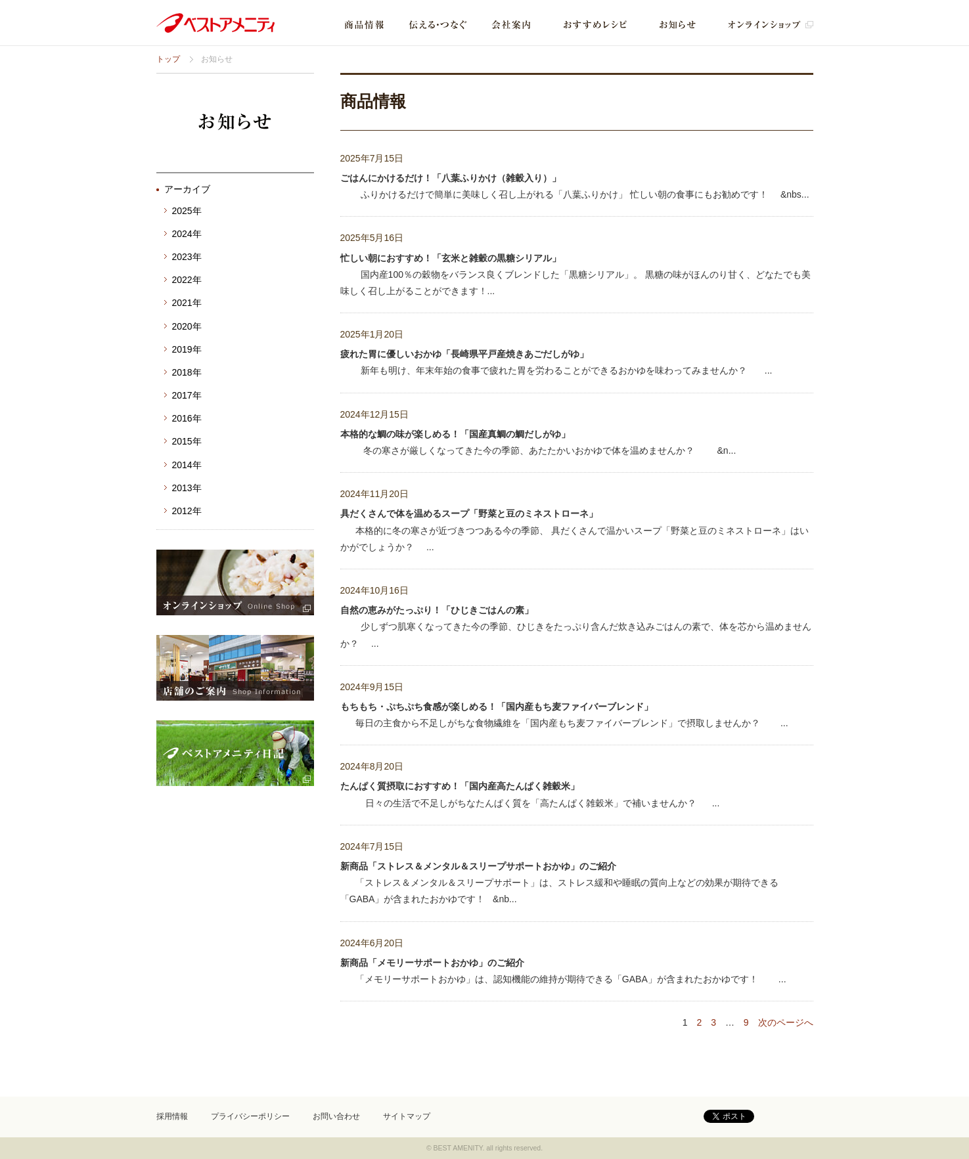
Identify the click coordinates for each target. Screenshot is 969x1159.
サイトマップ (406, 1116)
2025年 (187, 211)
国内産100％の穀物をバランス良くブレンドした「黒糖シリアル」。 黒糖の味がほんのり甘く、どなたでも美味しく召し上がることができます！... (575, 274)
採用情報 (172, 1116)
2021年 (187, 302)
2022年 (187, 279)
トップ (168, 59)
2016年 (187, 418)
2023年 (187, 256)
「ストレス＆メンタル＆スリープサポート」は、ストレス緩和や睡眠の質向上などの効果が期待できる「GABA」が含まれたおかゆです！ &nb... (559, 882)
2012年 (187, 511)
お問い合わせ (336, 1116)
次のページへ (785, 1022)
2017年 (187, 395)
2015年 (187, 441)
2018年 (187, 372)
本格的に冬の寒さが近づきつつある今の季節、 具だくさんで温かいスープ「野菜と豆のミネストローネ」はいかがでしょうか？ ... (574, 530)
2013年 (187, 488)
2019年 (187, 349)
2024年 (187, 234)
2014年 (187, 465)
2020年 (187, 326)
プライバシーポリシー (250, 1116)
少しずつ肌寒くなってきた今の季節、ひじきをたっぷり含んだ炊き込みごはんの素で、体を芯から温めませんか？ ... (575, 626)
